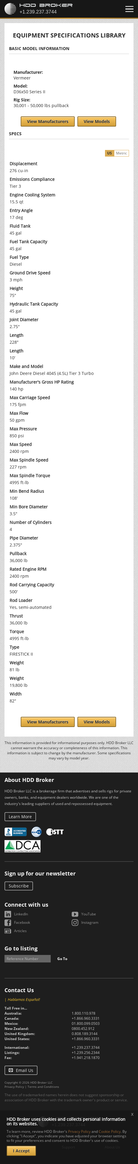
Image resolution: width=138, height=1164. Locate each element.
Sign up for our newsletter (40, 873)
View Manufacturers (47, 121)
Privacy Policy (14, 1087)
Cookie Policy (110, 1131)
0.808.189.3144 (85, 1033)
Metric (121, 153)
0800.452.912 (83, 1028)
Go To (62, 958)
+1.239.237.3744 (86, 1047)
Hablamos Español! (24, 999)
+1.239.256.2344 (86, 1052)
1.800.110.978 (83, 1013)
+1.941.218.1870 (86, 1057)
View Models (97, 121)
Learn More (20, 816)
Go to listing (21, 948)
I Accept (21, 1151)
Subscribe (19, 886)
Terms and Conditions (43, 1087)
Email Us (24, 1070)
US (109, 153)
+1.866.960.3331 (86, 1018)
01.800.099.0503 (86, 1023)
